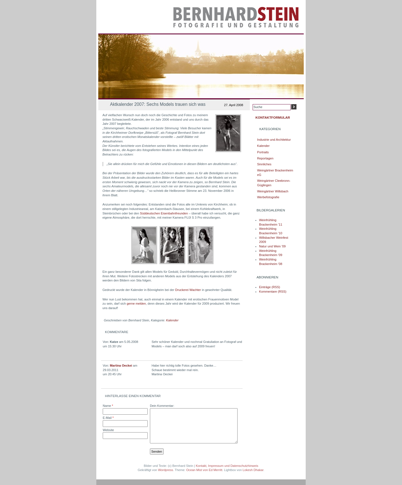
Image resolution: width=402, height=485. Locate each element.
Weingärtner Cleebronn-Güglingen (273, 183)
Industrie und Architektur (274, 139)
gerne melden (136, 303)
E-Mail (108, 417)
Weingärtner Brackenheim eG (275, 172)
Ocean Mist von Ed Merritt (204, 470)
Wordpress (165, 470)
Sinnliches (264, 164)
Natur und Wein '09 (272, 246)
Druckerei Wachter (188, 290)
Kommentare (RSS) (272, 291)
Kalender (172, 320)
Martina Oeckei (121, 365)
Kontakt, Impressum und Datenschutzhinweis (227, 465)
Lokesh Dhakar (253, 470)
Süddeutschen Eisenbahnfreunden (164, 213)
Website (108, 430)
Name (108, 405)
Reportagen (265, 158)
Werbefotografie (268, 197)
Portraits (263, 152)
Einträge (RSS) (269, 287)
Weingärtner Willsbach (272, 191)
